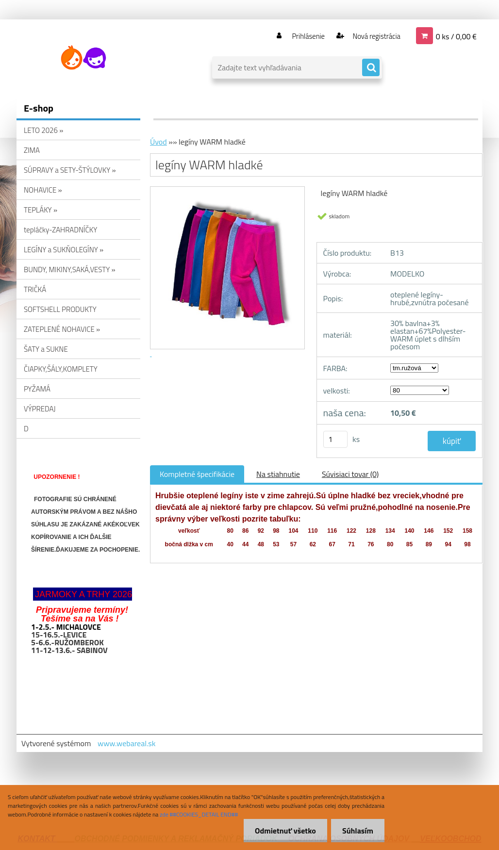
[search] (371, 68)
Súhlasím (356, 830)
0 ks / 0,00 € (456, 36)
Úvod (158, 141)
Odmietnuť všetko (282, 830)
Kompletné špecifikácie (197, 474)
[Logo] (83, 57)
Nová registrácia (373, 36)
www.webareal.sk (127, 743)
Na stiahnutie (278, 474)
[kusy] (335, 439)
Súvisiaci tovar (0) (350, 474)
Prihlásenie (302, 36)
